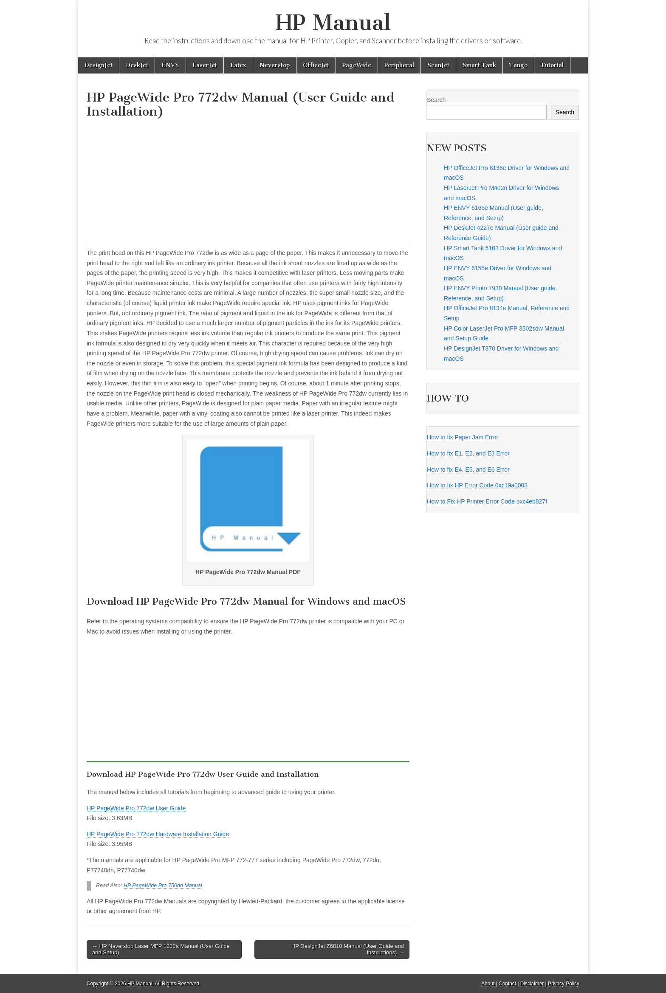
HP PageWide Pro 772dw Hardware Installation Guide (158, 834)
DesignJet (99, 65)
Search (436, 99)
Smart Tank (479, 65)
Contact (507, 984)
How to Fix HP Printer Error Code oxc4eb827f (487, 501)
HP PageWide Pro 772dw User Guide (136, 808)
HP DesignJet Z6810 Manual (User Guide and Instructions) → (347, 949)
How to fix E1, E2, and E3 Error (468, 453)
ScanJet (438, 65)
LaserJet (204, 65)
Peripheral (399, 65)
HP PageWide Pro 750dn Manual (163, 885)
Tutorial (552, 65)
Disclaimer (532, 984)
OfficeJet (316, 65)
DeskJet (137, 65)
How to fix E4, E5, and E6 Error (468, 469)
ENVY (170, 65)
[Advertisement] (248, 182)
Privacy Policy (563, 984)
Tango (518, 65)
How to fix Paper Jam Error (462, 437)
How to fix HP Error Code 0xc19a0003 (477, 485)
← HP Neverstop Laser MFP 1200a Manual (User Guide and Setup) (161, 949)
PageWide (356, 65)
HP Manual (333, 23)
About (487, 984)
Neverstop (275, 65)
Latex (238, 65)
